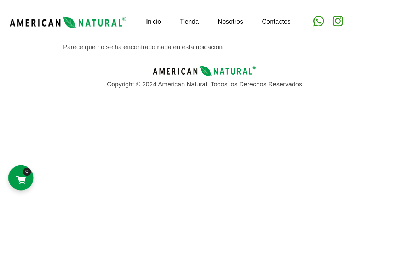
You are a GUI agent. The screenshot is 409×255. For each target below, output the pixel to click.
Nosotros (230, 21)
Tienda (189, 21)
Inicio (153, 21)
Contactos (276, 21)
